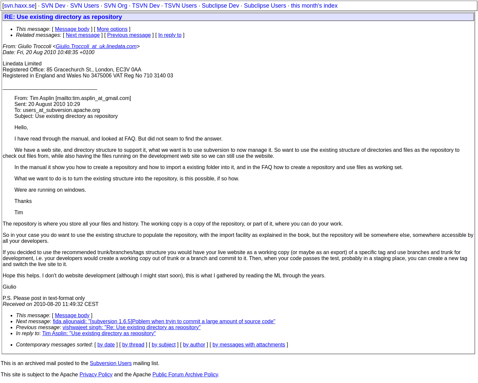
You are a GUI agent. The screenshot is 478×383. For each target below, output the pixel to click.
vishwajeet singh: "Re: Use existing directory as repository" (132, 327)
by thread (133, 344)
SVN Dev (53, 5)
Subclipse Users (265, 5)
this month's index (314, 5)
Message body (72, 29)
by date (106, 344)
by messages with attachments (248, 344)
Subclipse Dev (220, 5)
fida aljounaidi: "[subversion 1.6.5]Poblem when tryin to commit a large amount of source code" (164, 321)
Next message (83, 35)
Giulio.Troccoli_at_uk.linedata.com (96, 46)
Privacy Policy (96, 374)
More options (112, 29)
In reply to (170, 35)
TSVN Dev (146, 5)
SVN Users (84, 5)
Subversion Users (111, 363)
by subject (164, 344)
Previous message (129, 35)
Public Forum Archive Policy (185, 374)
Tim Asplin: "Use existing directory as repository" (99, 333)
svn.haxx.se (19, 5)
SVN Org (115, 5)
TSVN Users (180, 5)
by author (194, 344)
